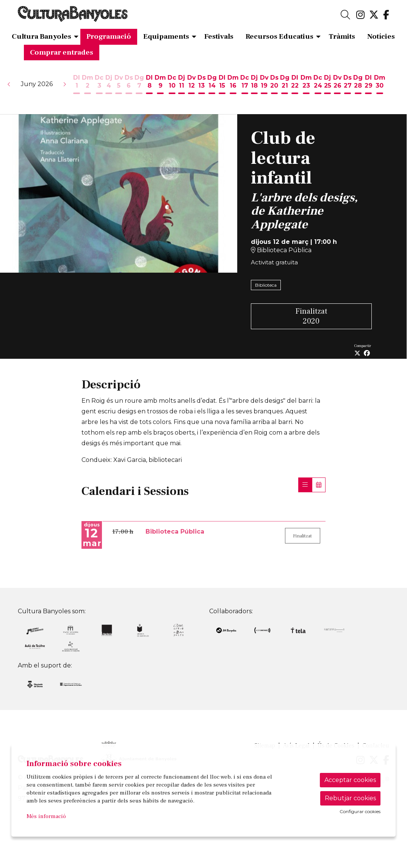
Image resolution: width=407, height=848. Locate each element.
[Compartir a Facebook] (367, 353)
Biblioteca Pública (281, 250)
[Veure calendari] (319, 484)
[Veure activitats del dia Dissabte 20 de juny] (274, 85)
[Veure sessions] (305, 484)
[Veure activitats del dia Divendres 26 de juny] (337, 85)
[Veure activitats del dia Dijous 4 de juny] (109, 85)
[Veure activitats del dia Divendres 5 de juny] (118, 85)
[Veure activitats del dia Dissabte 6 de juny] (129, 85)
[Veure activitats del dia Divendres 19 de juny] (264, 85)
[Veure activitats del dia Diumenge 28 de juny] (358, 85)
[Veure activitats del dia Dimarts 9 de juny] (160, 85)
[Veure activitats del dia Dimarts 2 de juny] (87, 85)
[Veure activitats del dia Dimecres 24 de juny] (317, 85)
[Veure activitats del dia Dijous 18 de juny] (254, 85)
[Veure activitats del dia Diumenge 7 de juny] (139, 85)
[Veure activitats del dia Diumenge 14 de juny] (212, 85)
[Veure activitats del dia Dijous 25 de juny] (328, 85)
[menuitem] (360, 15)
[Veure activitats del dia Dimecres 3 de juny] (99, 85)
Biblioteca (266, 285)
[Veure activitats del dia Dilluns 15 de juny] (222, 85)
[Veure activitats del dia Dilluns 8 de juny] (149, 85)
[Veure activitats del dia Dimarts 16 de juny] (233, 85)
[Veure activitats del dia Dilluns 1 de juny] (76, 85)
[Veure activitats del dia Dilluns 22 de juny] (295, 85)
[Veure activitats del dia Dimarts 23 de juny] (306, 85)
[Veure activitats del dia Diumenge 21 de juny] (285, 85)
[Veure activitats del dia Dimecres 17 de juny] (244, 85)
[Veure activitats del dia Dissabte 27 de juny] (347, 85)
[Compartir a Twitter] (357, 353)
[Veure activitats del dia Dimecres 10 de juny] (171, 85)
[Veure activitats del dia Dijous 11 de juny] (181, 85)
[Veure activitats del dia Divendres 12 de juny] (191, 85)
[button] (9, 84)
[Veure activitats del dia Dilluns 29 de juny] (368, 85)
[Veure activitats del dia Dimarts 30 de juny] (379, 85)
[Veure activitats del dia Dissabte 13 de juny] (201, 85)
